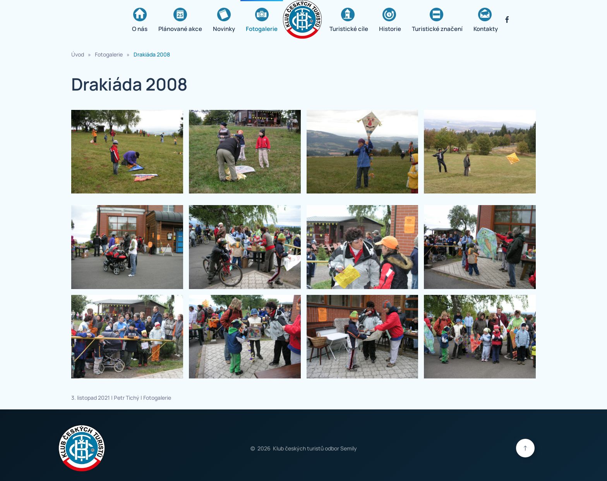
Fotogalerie (262, 20)
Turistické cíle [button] (348, 20)
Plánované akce (180, 20)
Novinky (224, 20)
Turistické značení (437, 20)
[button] (127, 152)
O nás (139, 20)
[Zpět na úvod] (303, 19)
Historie (390, 20)
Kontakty (485, 20)
